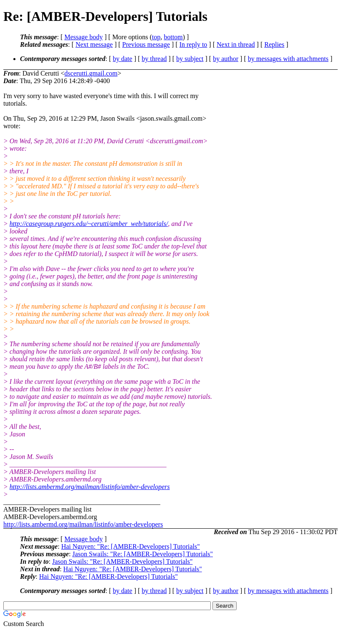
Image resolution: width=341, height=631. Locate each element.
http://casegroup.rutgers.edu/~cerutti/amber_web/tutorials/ (89, 223)
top (156, 37)
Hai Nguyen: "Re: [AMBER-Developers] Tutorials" (130, 546)
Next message (94, 44)
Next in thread (236, 44)
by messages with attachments (288, 58)
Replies (274, 44)
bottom (173, 37)
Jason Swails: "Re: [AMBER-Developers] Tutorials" (142, 554)
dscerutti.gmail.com (90, 73)
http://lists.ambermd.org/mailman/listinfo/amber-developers (90, 486)
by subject (189, 58)
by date (122, 58)
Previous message (146, 44)
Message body (83, 37)
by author (225, 58)
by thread (154, 58)
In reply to (193, 44)
